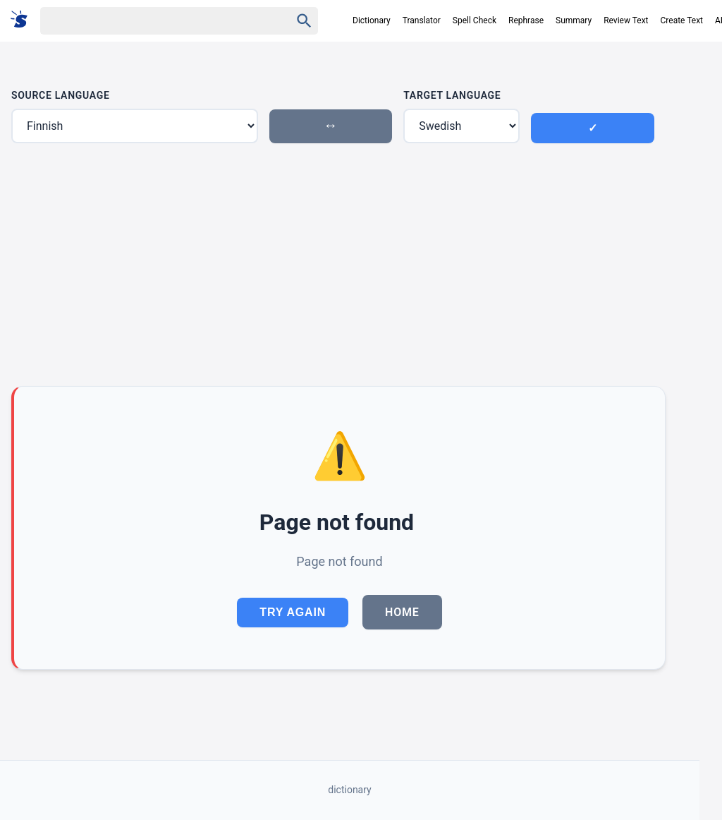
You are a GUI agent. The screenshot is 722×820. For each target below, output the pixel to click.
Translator (422, 20)
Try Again (292, 612)
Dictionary (372, 20)
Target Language (452, 95)
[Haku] (153, 21)
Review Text (626, 20)
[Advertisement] (338, 264)
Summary (574, 20)
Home (402, 612)
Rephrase (526, 20)
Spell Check (474, 20)
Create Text (682, 20)
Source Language (60, 95)
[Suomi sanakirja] (23, 20)
